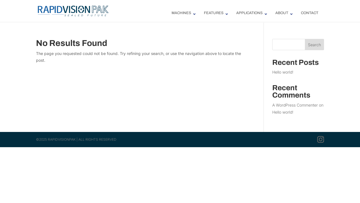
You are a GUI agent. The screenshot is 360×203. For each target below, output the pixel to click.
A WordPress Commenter (295, 105)
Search (314, 44)
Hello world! (282, 72)
